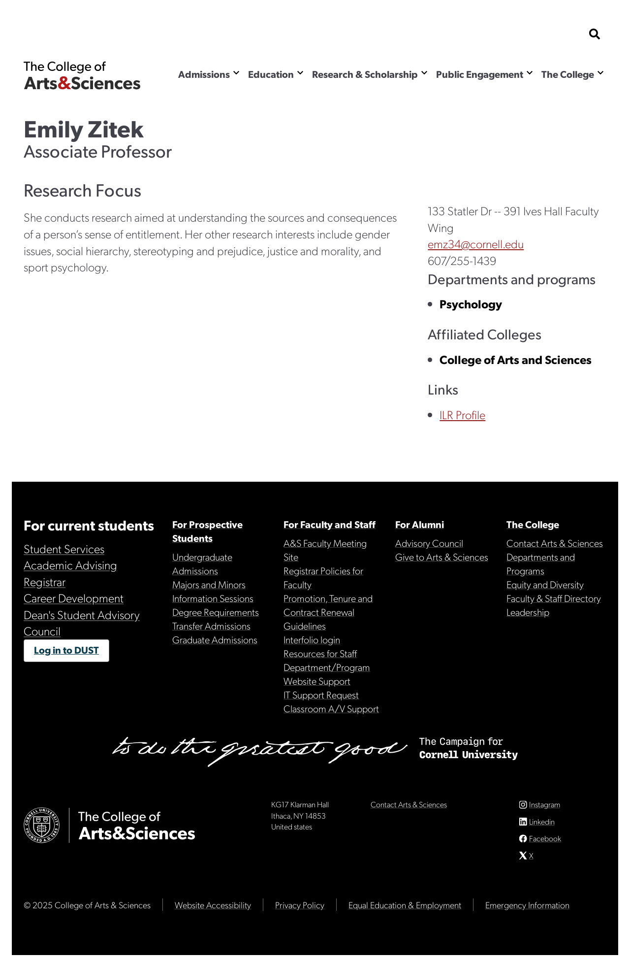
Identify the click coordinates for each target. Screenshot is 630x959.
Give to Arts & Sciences (441, 556)
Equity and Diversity (545, 584)
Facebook (545, 842)
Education (271, 73)
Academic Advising (70, 564)
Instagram (544, 808)
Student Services (64, 548)
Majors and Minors (209, 584)
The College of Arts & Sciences (82, 75)
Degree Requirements (215, 611)
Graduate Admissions (214, 639)
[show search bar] (594, 34)
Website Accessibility (213, 908)
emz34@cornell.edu (476, 243)
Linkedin (542, 825)
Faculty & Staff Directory (553, 598)
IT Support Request (321, 694)
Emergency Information (527, 908)
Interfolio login (312, 639)
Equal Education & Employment (404, 908)
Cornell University (73, 35)
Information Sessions (212, 598)
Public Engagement (479, 73)
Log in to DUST (66, 649)
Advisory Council (429, 542)
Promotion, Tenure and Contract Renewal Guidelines (328, 612)
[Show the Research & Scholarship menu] (424, 72)
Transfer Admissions (211, 625)
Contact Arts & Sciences (554, 542)
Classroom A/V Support (331, 708)
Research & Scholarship (365, 73)
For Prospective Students (207, 531)
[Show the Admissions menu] (236, 72)
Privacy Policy (299, 908)
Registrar (44, 581)
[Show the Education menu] (300, 72)
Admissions (204, 73)
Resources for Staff (320, 653)
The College (567, 73)
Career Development (74, 597)
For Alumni (419, 524)
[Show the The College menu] (600, 72)
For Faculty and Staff (330, 524)
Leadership (527, 611)
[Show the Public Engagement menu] (530, 72)
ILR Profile (462, 414)
